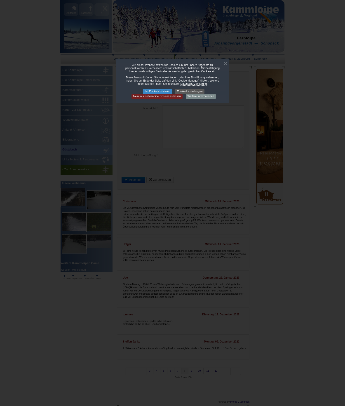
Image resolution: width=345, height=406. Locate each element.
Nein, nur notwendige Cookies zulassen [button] (157, 96)
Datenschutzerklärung (194, 83)
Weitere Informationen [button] (201, 96)
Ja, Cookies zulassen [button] (157, 91)
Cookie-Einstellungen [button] (189, 91)
